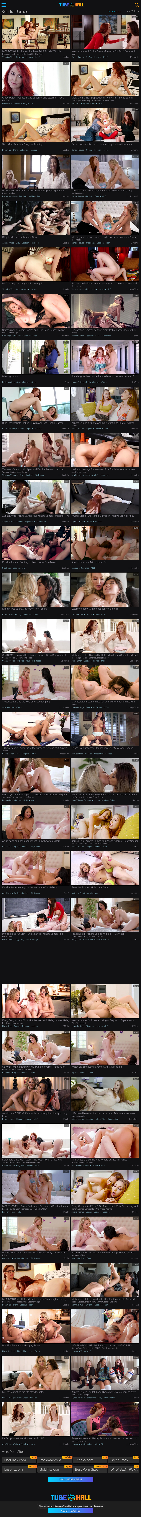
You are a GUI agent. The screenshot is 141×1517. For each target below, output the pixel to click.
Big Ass (89, 57)
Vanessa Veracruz (10, 475)
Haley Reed (7, 1026)
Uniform (89, 1305)
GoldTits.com (56, 1468)
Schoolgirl (24, 150)
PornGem (65, 614)
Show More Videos (70, 1479)
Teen (93, 103)
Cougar (89, 150)
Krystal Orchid (78, 521)
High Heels (91, 289)
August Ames (8, 243)
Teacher (22, 196)
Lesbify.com (20, 1468)
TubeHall (71, 5)
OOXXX (135, 1072)
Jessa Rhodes (78, 336)
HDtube (66, 1258)
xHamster (134, 103)
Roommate (98, 800)
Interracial (104, 475)
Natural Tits (103, 707)
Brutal (89, 382)
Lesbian (30, 57)
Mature (75, 893)
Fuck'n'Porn (64, 661)
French (23, 1444)
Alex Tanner (77, 661)
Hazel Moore (7, 939)
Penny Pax (76, 103)
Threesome (17, 103)
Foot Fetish (110, 800)
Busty (37, 1351)
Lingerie (25, 754)
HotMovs (135, 429)
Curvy (33, 754)
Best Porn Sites (91, 1468)
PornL (136, 754)
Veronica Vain (8, 57)
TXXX (136, 939)
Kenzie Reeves (78, 150)
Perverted (20, 57)
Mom (15, 150)
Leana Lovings (78, 707)
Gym (22, 475)
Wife (18, 289)
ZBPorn (135, 382)
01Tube (66, 939)
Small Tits (89, 939)
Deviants (65, 103)
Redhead (35, 243)
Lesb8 (136, 800)
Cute (34, 382)
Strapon (16, 336)
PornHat (65, 336)
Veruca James (78, 289)
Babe (109, 754)
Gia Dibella (7, 847)
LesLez (66, 57)
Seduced (87, 800)
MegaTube (134, 289)
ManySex (135, 893)
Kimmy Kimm (8, 614)
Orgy (18, 243)
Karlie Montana (9, 382)
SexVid (66, 847)
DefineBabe (134, 1119)
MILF (37, 57)
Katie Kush (7, 1072)
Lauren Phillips (78, 382)
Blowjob (20, 614)
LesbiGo (65, 429)
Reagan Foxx (8, 800)
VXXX (136, 847)
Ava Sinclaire (77, 475)
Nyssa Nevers (78, 1398)
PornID (136, 336)
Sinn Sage (6, 336)
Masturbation (100, 754)
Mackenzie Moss (9, 196)
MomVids (134, 57)
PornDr (66, 289)
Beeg (67, 382)
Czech (25, 289)
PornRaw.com (56, 1459)
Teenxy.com (91, 1459)
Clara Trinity (77, 800)
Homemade (90, 1398)
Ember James (78, 57)
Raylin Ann (7, 429)
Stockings (90, 243)
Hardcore (6, 103)
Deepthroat (84, 893)
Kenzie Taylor (8, 754)
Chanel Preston (9, 661)
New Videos (114, 11)
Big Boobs (28, 103)
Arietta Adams (78, 429)
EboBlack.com (20, 1459)
